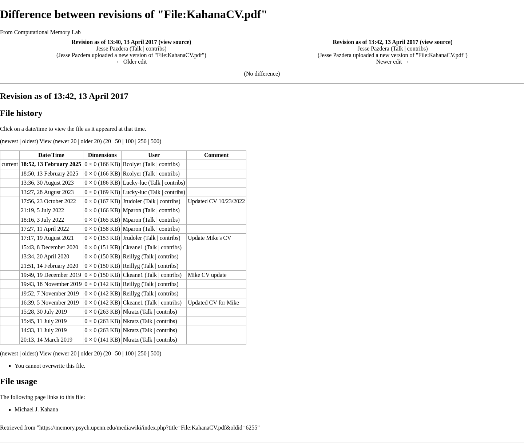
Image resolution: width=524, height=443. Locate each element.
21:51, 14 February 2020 (49, 266)
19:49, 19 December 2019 (51, 275)
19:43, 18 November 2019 (51, 284)
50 (118, 141)
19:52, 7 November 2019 (50, 293)
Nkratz (131, 312)
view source (174, 42)
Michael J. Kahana (36, 409)
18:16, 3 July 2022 (42, 220)
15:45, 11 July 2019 (44, 321)
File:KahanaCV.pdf (179, 55)
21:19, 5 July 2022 (42, 210)
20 (108, 141)
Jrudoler (132, 201)
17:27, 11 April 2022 (45, 229)
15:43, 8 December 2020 (49, 247)
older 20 (90, 141)
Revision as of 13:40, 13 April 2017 (114, 42)
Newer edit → (392, 62)
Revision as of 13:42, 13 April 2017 (375, 42)
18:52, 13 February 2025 (51, 164)
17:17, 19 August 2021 (47, 238)
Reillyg (131, 256)
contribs (155, 48)
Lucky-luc (135, 183)
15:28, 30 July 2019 (44, 312)
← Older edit (131, 62)
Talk (136, 48)
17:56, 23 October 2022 (48, 201)
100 (129, 141)
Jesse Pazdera (112, 48)
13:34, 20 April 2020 (45, 256)
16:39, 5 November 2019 (50, 302)
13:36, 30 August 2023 (47, 183)
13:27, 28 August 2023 (47, 192)
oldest (29, 141)
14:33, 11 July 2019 (44, 330)
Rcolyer (132, 164)
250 (142, 141)
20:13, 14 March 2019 (46, 340)
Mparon (132, 210)
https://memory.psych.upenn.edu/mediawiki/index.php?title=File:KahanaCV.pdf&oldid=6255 (148, 427)
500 (155, 141)
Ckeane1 (133, 247)
